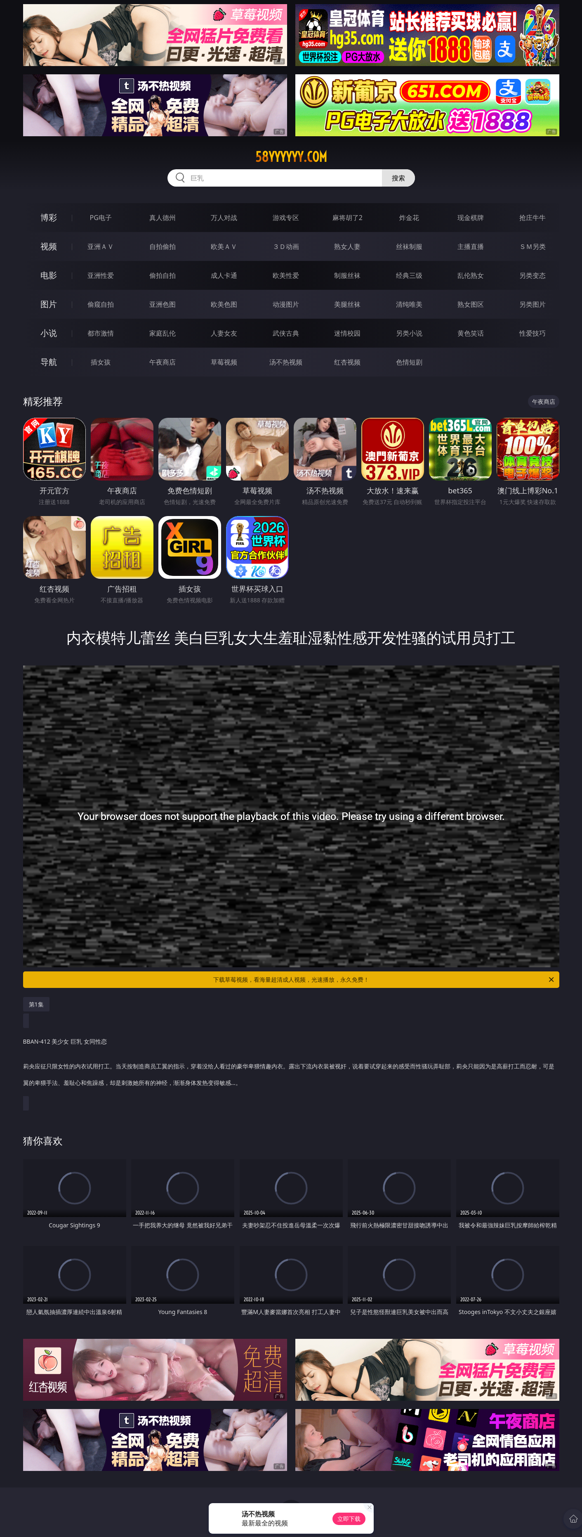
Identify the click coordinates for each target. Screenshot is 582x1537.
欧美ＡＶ (224, 246)
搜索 (398, 177)
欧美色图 (224, 304)
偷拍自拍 (162, 275)
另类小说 (409, 333)
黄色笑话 (470, 333)
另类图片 (532, 304)
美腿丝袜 (347, 304)
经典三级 (409, 275)
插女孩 (101, 362)
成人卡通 (224, 275)
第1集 (36, 1004)
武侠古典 (286, 333)
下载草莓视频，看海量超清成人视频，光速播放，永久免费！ (384, 980)
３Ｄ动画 (286, 246)
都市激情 (100, 333)
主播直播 (470, 246)
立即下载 (349, 1519)
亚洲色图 (162, 304)
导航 (48, 361)
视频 (48, 246)
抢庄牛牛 (532, 217)
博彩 (48, 217)
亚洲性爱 (100, 275)
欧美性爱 (286, 275)
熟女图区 (470, 304)
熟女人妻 (347, 246)
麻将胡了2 (347, 217)
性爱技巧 (532, 333)
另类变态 (532, 275)
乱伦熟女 (470, 275)
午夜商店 (162, 362)
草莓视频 (224, 362)
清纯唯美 (409, 304)
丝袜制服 (409, 246)
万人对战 (224, 217)
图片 (48, 304)
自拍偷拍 (162, 246)
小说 (48, 333)
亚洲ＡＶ (100, 246)
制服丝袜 (347, 275)
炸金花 (409, 217)
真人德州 (162, 217)
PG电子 (101, 217)
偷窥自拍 (100, 304)
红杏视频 (347, 362)
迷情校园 (347, 333)
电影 (48, 275)
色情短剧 (409, 362)
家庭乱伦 (162, 333)
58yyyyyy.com (291, 157)
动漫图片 (286, 304)
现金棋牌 (470, 217)
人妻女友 (224, 333)
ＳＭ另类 (532, 246)
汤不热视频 (285, 362)
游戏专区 (286, 217)
